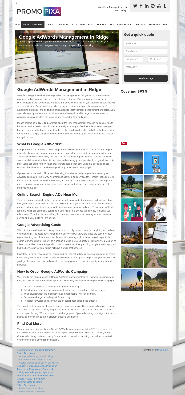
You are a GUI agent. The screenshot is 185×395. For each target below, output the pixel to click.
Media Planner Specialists (32, 391)
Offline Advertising (158, 25)
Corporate (51, 25)
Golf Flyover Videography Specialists (35, 372)
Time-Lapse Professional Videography (36, 369)
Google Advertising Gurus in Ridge (36, 356)
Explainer (140, 25)
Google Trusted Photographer (31, 378)
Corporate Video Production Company (36, 350)
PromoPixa (162, 350)
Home (18, 25)
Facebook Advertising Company (35, 359)
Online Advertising (33, 25)
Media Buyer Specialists (31, 388)
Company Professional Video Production (37, 366)
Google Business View (120, 25)
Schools (101, 25)
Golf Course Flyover (83, 25)
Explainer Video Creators (29, 382)
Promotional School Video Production (35, 375)
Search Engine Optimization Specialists (38, 362)
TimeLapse (64, 25)
